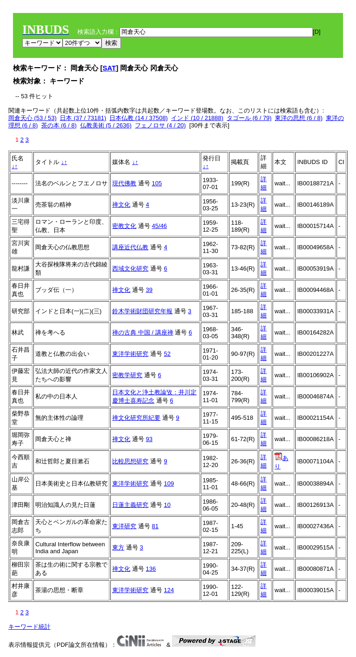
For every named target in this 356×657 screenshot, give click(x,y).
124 (169, 590)
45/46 (159, 225)
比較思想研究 (130, 461)
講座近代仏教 (130, 247)
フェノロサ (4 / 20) (160, 125)
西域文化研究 (130, 268)
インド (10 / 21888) (197, 117)
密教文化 (124, 225)
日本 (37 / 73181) (83, 117)
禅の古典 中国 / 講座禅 (142, 332)
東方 (118, 547)
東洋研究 (124, 526)
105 (157, 183)
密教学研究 (127, 375)
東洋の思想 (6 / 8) (299, 117)
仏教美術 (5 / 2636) (106, 125)
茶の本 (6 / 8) (59, 125)
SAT (109, 68)
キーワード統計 (29, 626)
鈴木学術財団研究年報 (142, 311)
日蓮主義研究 (130, 504)
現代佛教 (124, 183)
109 (169, 483)
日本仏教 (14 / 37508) (138, 117)
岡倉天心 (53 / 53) (32, 117)
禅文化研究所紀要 (136, 417)
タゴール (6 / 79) (249, 117)
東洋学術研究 (130, 353)
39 (149, 289)
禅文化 (121, 204)
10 (167, 504)
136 (151, 568)
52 (167, 353)
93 (149, 439)
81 (155, 526)
